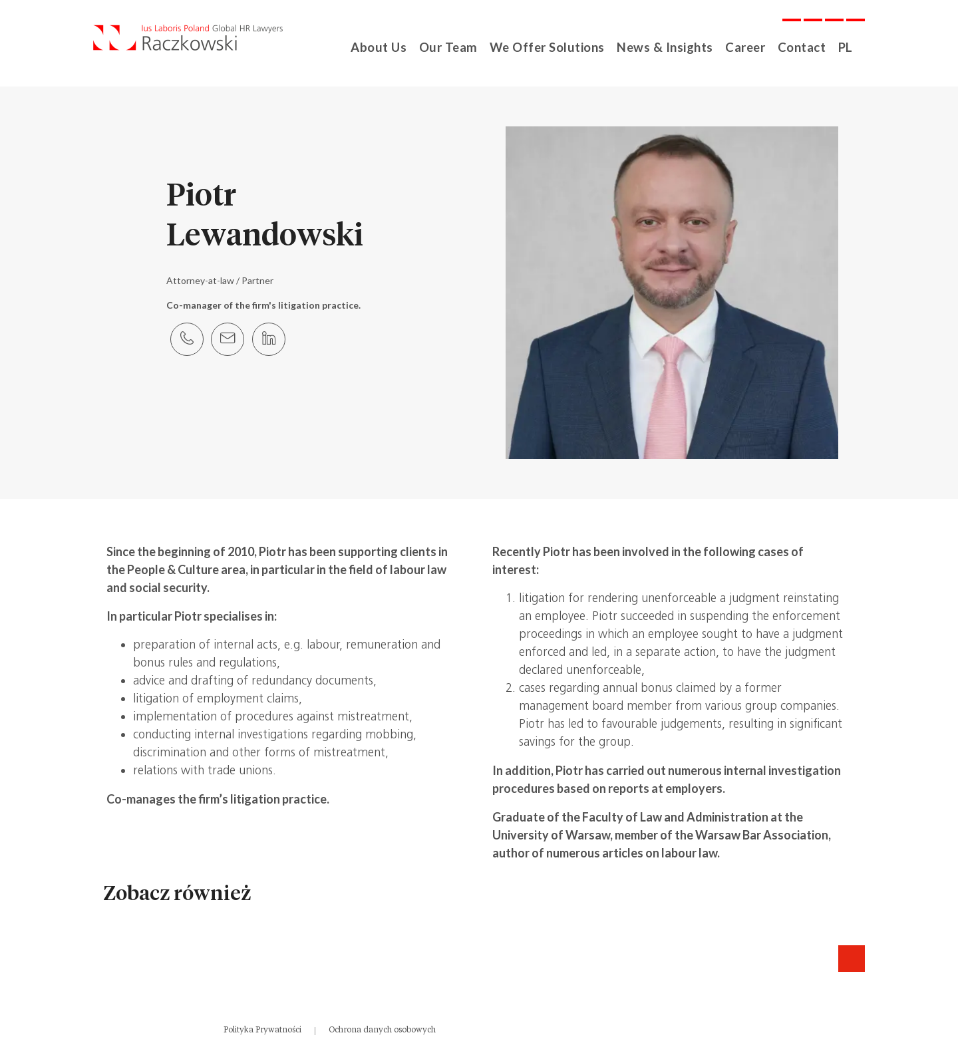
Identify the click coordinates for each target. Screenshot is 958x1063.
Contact (797, 46)
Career (740, 46)
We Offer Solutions (553, 46)
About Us (392, 46)
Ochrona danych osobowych (382, 1030)
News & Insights (664, 46)
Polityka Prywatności (262, 1030)
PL (841, 46)
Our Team (460, 46)
